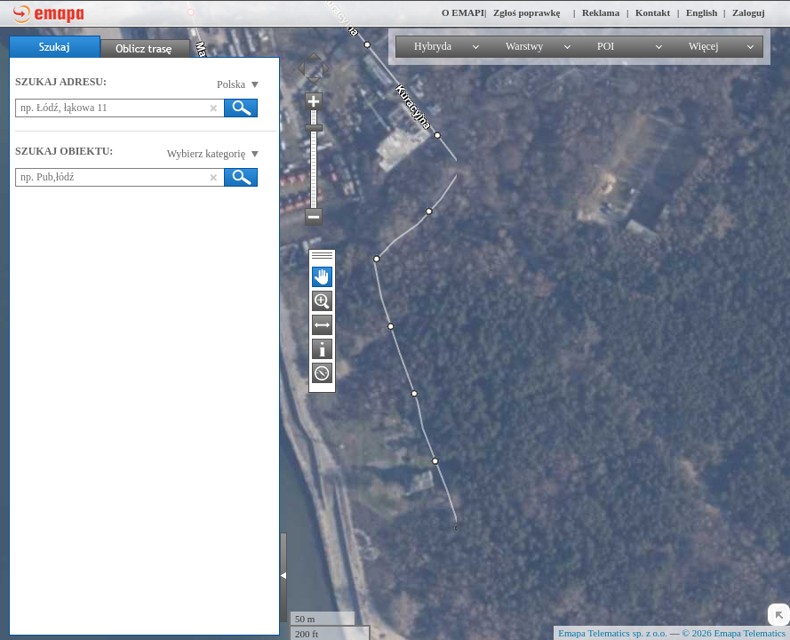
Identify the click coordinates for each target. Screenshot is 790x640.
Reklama (600, 12)
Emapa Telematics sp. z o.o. (612, 633)
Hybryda (432, 46)
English (701, 12)
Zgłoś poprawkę (527, 12)
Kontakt (652, 12)
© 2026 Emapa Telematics (734, 633)
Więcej (704, 46)
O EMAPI (463, 12)
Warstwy (524, 46)
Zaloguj (748, 12)
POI (605, 46)
